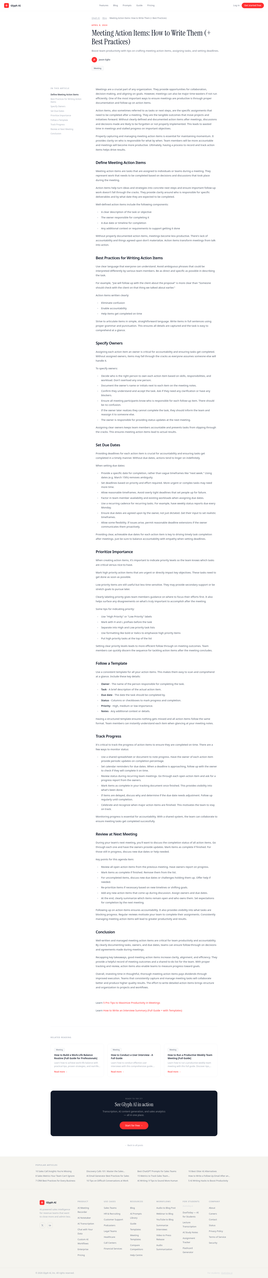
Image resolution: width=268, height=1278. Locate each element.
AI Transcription (86, 1223)
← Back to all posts (134, 1145)
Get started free (252, 5)
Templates (135, 1229)
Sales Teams (110, 1207)
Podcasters (109, 1225)
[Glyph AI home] (12, 5)
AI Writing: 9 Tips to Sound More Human (157, 1180)
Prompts (127, 5)
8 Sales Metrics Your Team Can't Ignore (55, 1175)
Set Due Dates (57, 111)
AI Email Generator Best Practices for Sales (107, 1175)
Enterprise (83, 1249)
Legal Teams (110, 1231)
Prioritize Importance (61, 115)
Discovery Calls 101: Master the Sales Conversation (104, 1171)
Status (212, 1225)
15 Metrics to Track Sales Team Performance (152, 1175)
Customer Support (113, 1219)
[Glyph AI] (55, 1202)
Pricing (151, 5)
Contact (213, 1219)
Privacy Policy (216, 1231)
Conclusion (56, 133)
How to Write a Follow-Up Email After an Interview (208, 1175)
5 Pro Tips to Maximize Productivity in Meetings (131, 1002)
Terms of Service (217, 1236)
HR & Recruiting (112, 1213)
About (212, 1207)
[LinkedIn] (50, 1225)
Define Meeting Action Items (65, 94)
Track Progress (58, 124)
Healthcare (109, 1236)
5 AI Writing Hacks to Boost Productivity (208, 1180)
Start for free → (134, 1125)
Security (213, 1242)
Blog (115, 5)
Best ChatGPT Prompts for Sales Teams (156, 1171)
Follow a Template (59, 120)
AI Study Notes (190, 1232)
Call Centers (110, 1242)
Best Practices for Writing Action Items (66, 100)
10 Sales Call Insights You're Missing (53, 1171)
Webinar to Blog (164, 1213)
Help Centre (136, 1255)
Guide (139, 5)
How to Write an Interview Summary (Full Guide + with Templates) (142, 1010)
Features (103, 5)
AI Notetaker (84, 1217)
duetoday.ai (188, 1206)
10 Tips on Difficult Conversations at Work (107, 1180)
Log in (236, 5)
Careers (213, 1213)
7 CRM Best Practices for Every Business (55, 1180)
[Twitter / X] (42, 1225)
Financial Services (113, 1248)
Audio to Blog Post (166, 1207)
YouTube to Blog (164, 1219)
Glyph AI (96, 18)
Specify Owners (58, 106)
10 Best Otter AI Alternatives (202, 1171)
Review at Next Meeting (62, 129)
